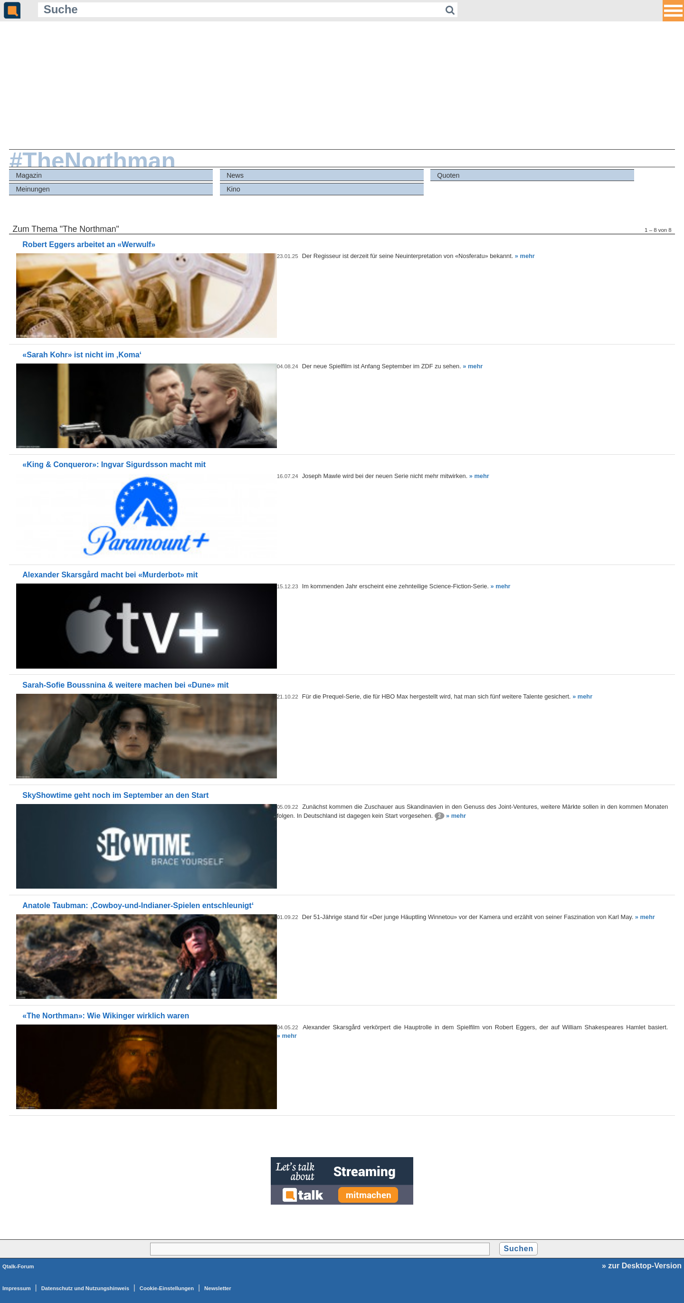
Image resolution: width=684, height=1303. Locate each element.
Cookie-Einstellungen (167, 1288)
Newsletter (217, 1288)
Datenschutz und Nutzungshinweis (85, 1288)
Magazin (29, 175)
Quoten (448, 175)
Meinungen (33, 189)
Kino (233, 189)
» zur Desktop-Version (642, 1266)
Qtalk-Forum (18, 1266)
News (235, 175)
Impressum (16, 1288)
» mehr (525, 255)
